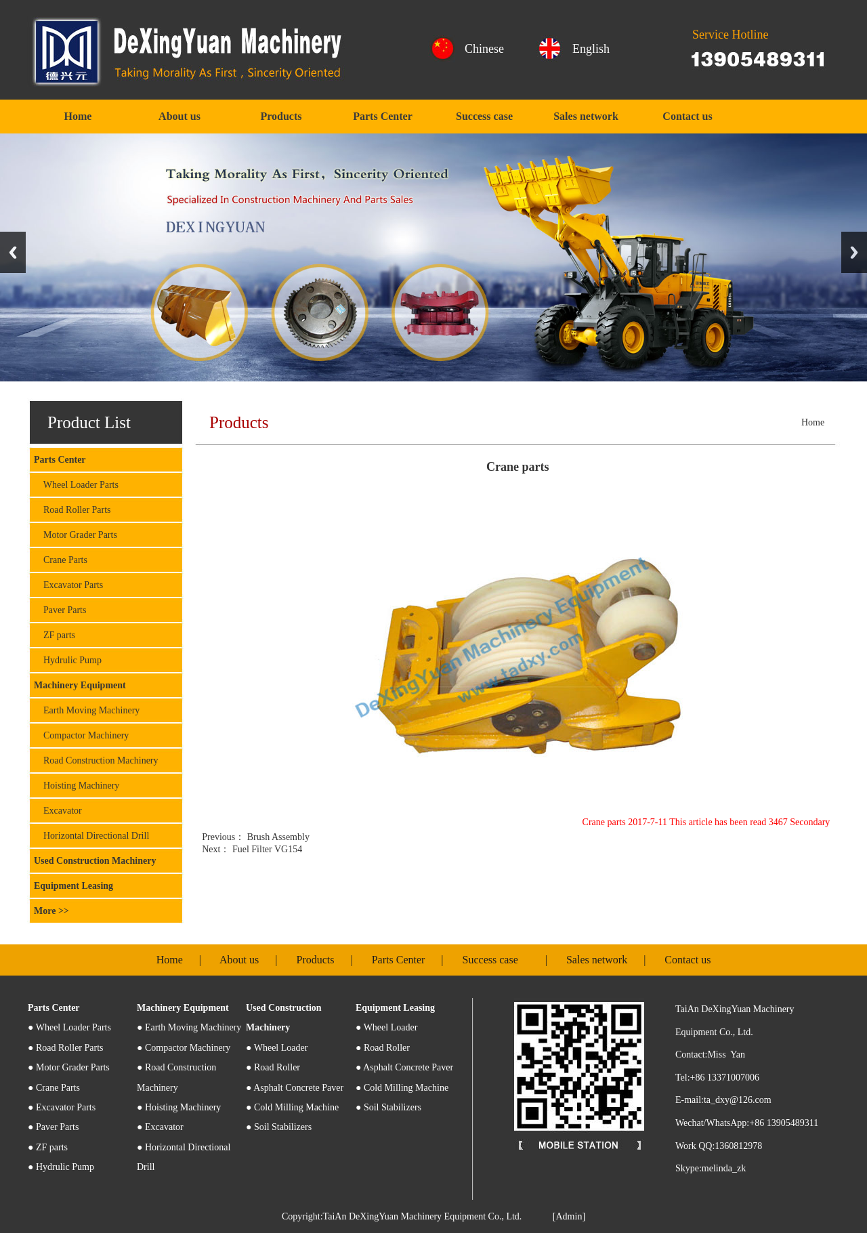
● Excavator (160, 1127)
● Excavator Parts (62, 1107)
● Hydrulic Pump (61, 1167)
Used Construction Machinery (95, 861)
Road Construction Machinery (96, 760)
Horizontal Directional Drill (91, 836)
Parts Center (383, 116)
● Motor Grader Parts (69, 1067)
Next (854, 252)
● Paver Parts (53, 1127)
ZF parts (54, 635)
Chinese (484, 49)
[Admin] (569, 1216)
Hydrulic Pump (68, 660)
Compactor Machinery (81, 735)
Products (280, 116)
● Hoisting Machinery (179, 1107)
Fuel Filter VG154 (266, 849)
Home (78, 116)
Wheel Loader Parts (76, 485)
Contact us (687, 116)
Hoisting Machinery (76, 785)
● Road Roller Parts (66, 1048)
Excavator (58, 811)
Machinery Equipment (80, 685)
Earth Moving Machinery (87, 710)
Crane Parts (60, 560)
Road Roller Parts (72, 510)
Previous (13, 252)
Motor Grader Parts (75, 535)
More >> (51, 911)
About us (179, 116)
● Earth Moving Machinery (189, 1027)
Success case (484, 116)
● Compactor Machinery (183, 1048)
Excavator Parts (68, 585)
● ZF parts (48, 1147)
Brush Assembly (277, 837)
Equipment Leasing (73, 886)
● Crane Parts (54, 1088)
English (591, 49)
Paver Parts (60, 610)
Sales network (585, 116)
